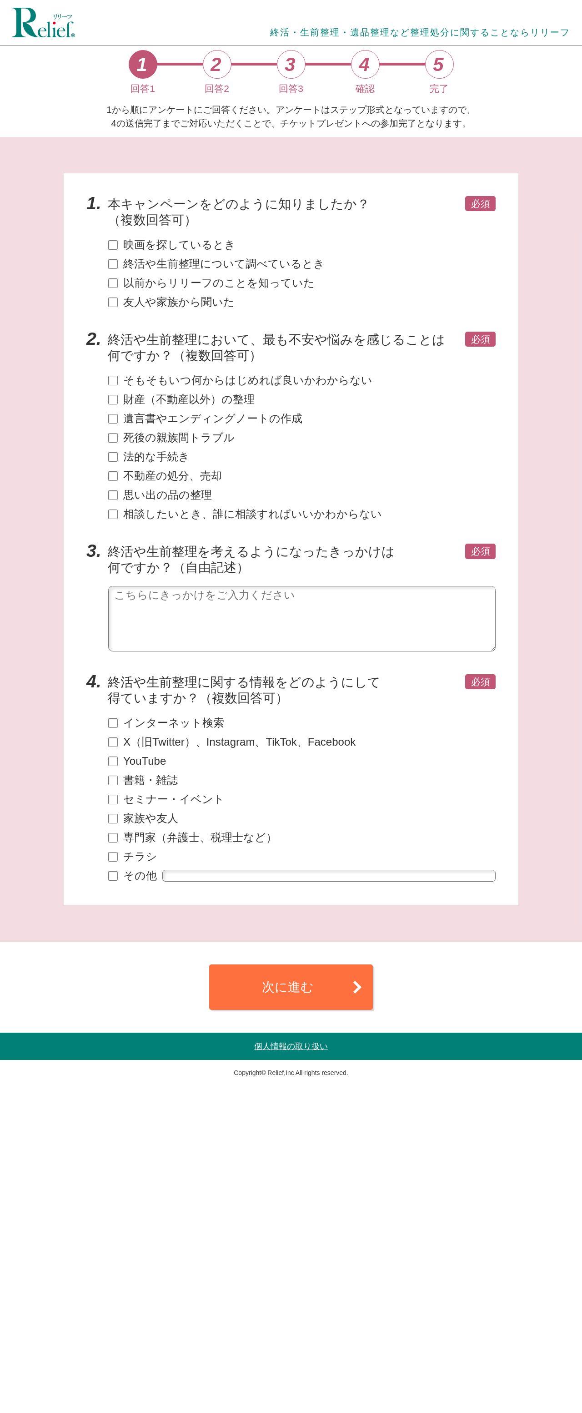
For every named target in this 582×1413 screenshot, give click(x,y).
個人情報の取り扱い (291, 1374)
